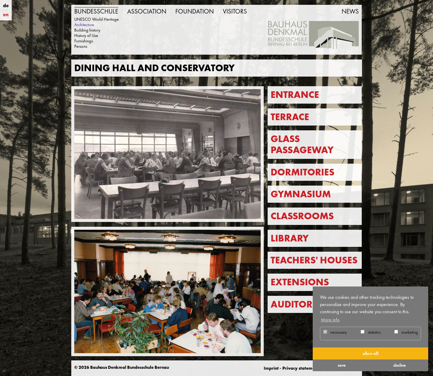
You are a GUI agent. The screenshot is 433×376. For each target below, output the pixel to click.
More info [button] (330, 320)
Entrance (295, 95)
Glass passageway (302, 144)
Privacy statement (300, 368)
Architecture (84, 24)
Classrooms (302, 216)
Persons (80, 46)
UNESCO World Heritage (96, 19)
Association (146, 11)
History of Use (86, 35)
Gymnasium (301, 194)
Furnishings (83, 41)
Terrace (290, 117)
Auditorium (301, 304)
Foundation (194, 11)
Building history (87, 30)
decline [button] (399, 365)
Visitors (235, 11)
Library (290, 238)
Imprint (271, 368)
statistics (371, 332)
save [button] (341, 365)
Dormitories (302, 172)
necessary (335, 332)
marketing (406, 332)
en (5, 14)
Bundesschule (96, 11)
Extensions (300, 282)
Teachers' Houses (314, 260)
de (6, 5)
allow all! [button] (371, 353)
